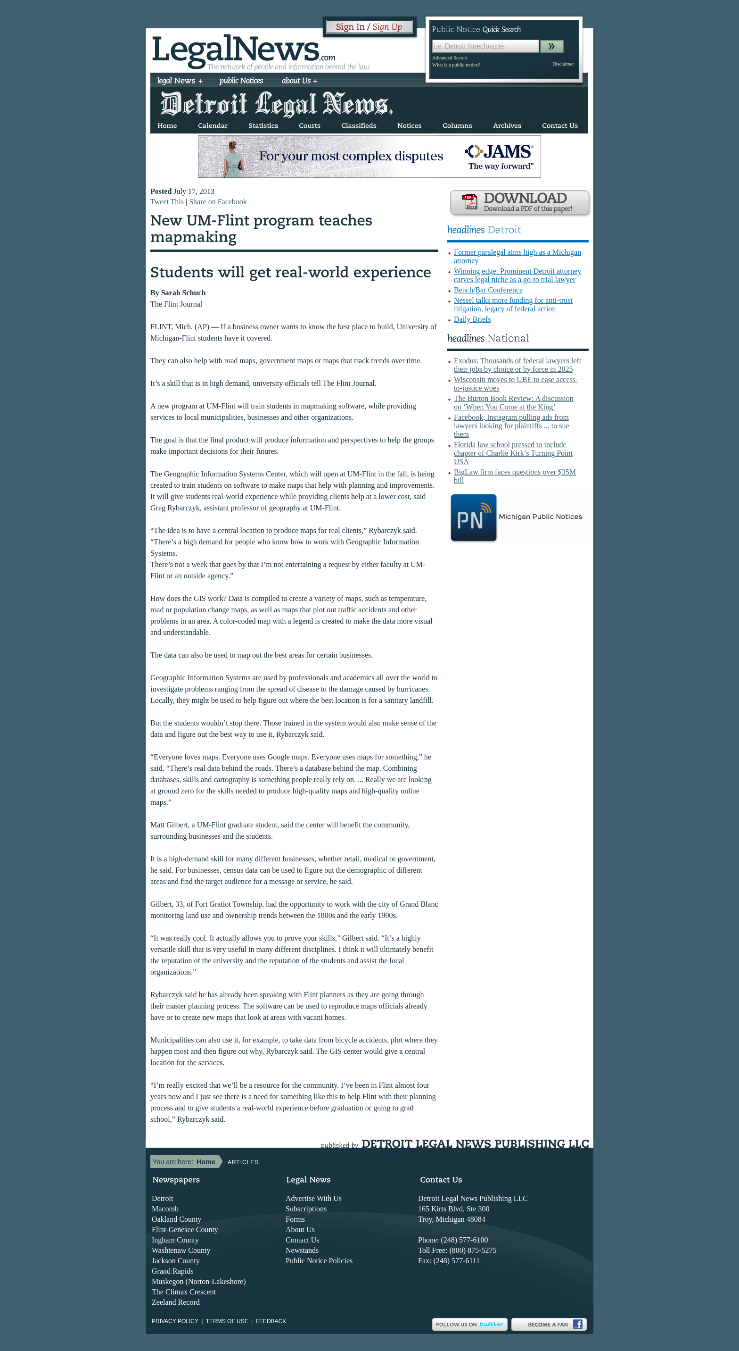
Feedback (271, 1321)
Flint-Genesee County (185, 1230)
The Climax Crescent (184, 1292)
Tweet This (167, 202)
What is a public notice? (456, 64)
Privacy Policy (175, 1321)
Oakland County (176, 1219)
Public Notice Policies (319, 1261)
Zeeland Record (176, 1302)
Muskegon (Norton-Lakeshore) (199, 1281)
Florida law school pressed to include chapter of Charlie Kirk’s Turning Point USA (513, 453)
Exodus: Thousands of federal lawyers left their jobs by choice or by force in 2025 (517, 365)
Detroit (162, 1198)
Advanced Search (449, 57)
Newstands (302, 1250)
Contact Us (303, 1240)
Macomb (165, 1209)
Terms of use (227, 1321)
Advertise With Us (314, 1198)
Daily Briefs (472, 319)
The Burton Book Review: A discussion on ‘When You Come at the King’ (514, 402)
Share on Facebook (218, 202)
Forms (295, 1219)
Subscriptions (306, 1209)
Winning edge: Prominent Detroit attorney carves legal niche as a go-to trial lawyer (517, 275)
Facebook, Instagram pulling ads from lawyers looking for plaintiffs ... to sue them (511, 425)
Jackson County (176, 1261)
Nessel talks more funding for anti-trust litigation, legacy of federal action (513, 304)
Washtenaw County (181, 1250)
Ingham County (175, 1240)
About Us (300, 1230)
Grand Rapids (172, 1271)
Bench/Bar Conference (488, 290)
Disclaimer (563, 64)
